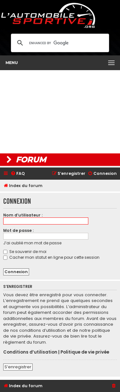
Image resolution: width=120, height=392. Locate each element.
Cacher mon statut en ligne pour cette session (51, 257)
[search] (59, 43)
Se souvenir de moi (24, 251)
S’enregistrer (17, 367)
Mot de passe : (18, 230)
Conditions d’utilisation (30, 352)
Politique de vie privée (84, 352)
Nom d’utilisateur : (23, 215)
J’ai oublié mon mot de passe (32, 243)
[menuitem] (18, 173)
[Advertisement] (60, 112)
